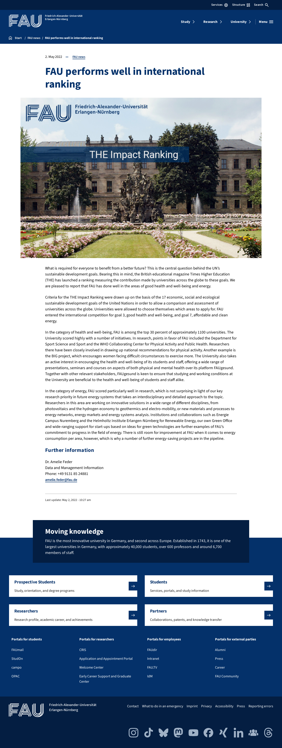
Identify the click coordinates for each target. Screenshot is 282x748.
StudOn (17, 658)
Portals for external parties (235, 639)
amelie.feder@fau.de (63, 479)
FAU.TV (152, 667)
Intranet (153, 658)
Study (185, 21)
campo (16, 667)
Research (210, 21)
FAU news (79, 56)
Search (261, 5)
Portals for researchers (96, 639)
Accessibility (224, 706)
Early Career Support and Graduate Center (105, 679)
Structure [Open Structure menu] (241, 5)
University (239, 21)
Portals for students (26, 639)
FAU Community (227, 676)
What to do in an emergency (162, 706)
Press (219, 658)
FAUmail (17, 649)
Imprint (192, 706)
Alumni (220, 649)
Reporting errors (261, 706)
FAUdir (152, 649)
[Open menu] (266, 22)
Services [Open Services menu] (219, 5)
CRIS (82, 649)
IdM (150, 676)
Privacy (206, 706)
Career (220, 667)
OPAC (15, 676)
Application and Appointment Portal (106, 658)
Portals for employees (164, 639)
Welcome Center (91, 667)
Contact (133, 706)
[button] (73, 586)
